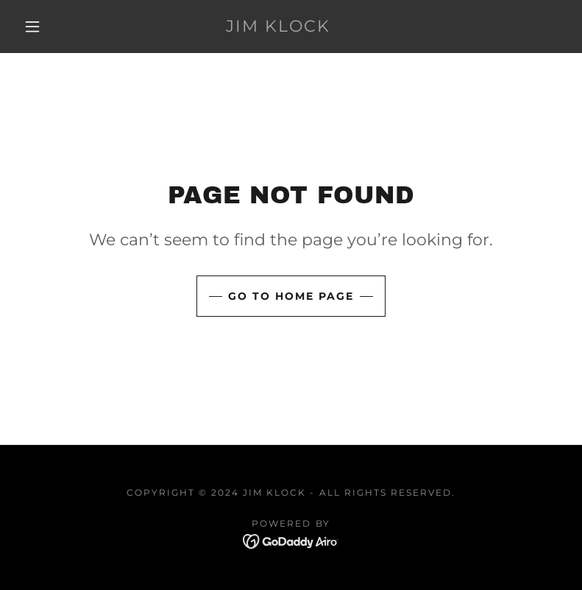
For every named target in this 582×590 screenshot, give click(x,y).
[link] (278, 28)
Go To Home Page (291, 296)
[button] (32, 26)
